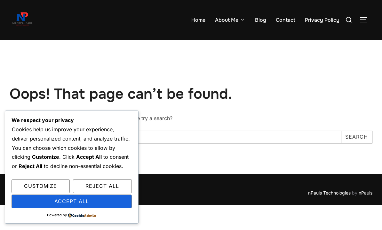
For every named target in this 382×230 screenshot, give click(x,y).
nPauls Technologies (329, 192)
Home (198, 20)
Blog (260, 20)
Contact (285, 20)
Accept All (71, 201)
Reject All (102, 186)
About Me (230, 20)
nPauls (365, 192)
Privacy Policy (322, 20)
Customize (40, 186)
